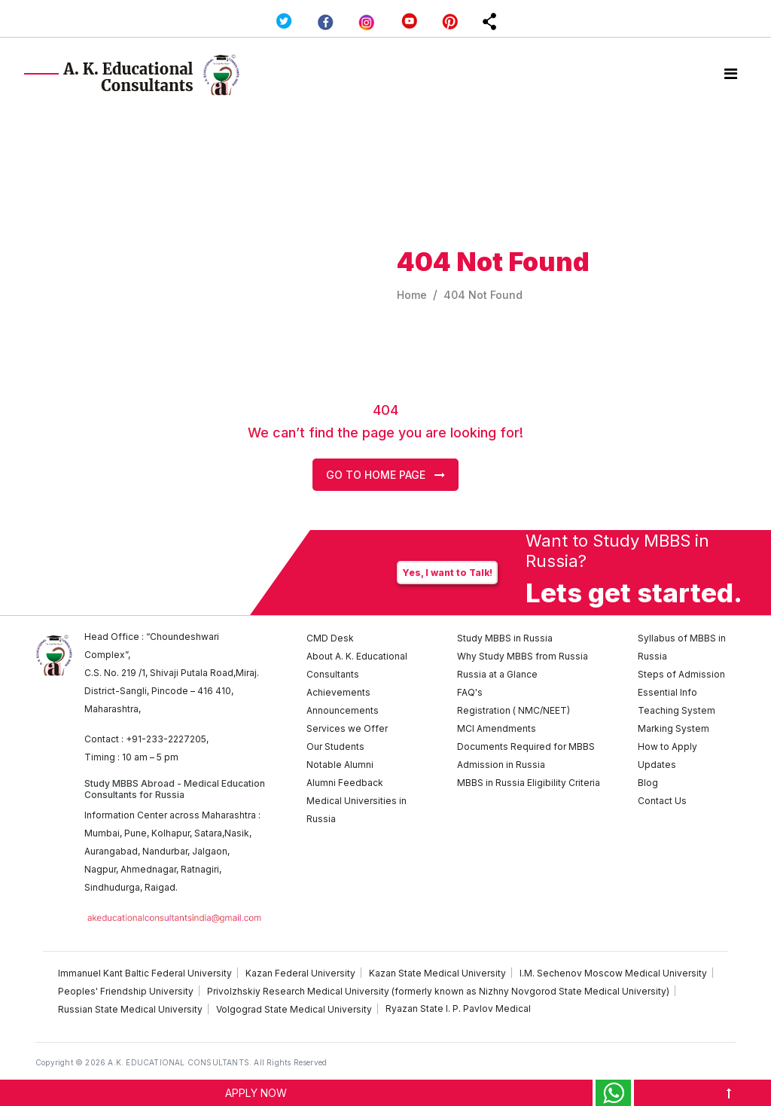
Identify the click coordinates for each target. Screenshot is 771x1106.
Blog (648, 782)
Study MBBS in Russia (505, 638)
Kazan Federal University (300, 973)
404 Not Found (483, 294)
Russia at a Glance (497, 674)
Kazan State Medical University (437, 973)
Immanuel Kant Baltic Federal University (145, 973)
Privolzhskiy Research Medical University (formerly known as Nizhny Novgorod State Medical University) (438, 991)
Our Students (335, 746)
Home (412, 294)
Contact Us (662, 800)
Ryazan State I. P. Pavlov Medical (458, 1008)
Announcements (342, 710)
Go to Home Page (385, 474)
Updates (657, 764)
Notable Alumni (339, 764)
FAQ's (470, 692)
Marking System (673, 728)
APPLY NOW (256, 1092)
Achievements (338, 692)
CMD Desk (330, 638)
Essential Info (667, 692)
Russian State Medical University (130, 1009)
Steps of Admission (681, 674)
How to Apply (667, 746)
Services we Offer (347, 728)
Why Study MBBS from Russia (522, 656)
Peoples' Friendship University (126, 991)
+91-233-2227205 (166, 739)
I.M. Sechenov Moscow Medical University (613, 973)
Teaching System (676, 710)
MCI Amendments (496, 728)
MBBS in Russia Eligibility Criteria (528, 782)
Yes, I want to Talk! (447, 572)
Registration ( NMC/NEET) (513, 710)
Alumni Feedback (344, 782)
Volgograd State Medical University (294, 1009)
